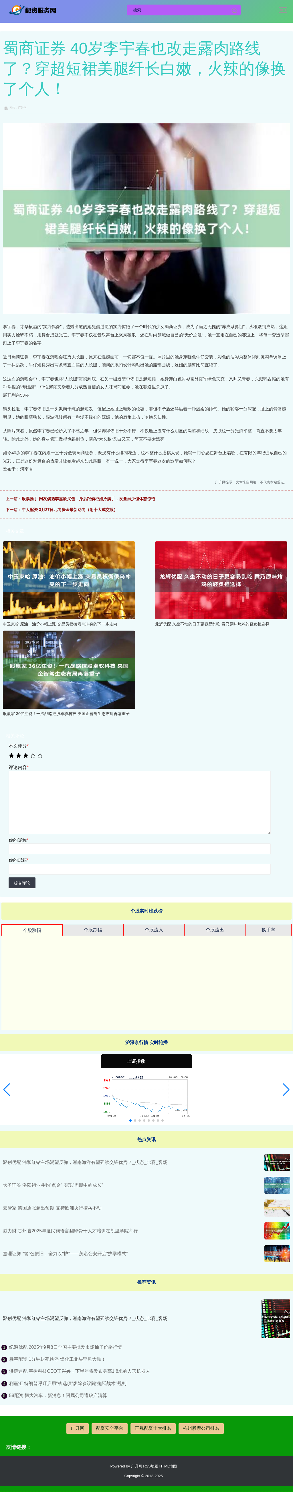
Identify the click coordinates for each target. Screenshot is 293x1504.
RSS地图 (150, 1466)
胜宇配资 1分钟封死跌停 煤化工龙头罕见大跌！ (57, 1359)
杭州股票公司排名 (201, 1428)
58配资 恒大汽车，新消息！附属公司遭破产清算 (58, 1395)
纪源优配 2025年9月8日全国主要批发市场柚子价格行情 (65, 1347)
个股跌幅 (93, 929)
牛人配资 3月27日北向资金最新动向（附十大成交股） (70, 509)
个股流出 (215, 929)
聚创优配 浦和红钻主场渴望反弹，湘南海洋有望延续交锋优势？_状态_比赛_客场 (85, 1162)
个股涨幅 (32, 930)
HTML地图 (168, 1466)
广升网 (77, 1428)
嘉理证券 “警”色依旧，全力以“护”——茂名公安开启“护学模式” (65, 1253)
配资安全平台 (109, 1428)
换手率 (268, 929)
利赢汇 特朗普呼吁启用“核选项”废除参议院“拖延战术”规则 (67, 1383)
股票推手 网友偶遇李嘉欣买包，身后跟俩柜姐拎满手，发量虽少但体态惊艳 (88, 498)
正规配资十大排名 (153, 1428)
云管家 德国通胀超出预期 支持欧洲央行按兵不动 (52, 1208)
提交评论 (22, 883)
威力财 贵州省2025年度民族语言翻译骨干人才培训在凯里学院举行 (70, 1230)
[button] (7, 1089)
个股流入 (154, 929)
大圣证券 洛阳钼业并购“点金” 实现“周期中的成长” (53, 1185)
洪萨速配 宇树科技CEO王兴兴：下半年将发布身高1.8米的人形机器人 (79, 1371)
